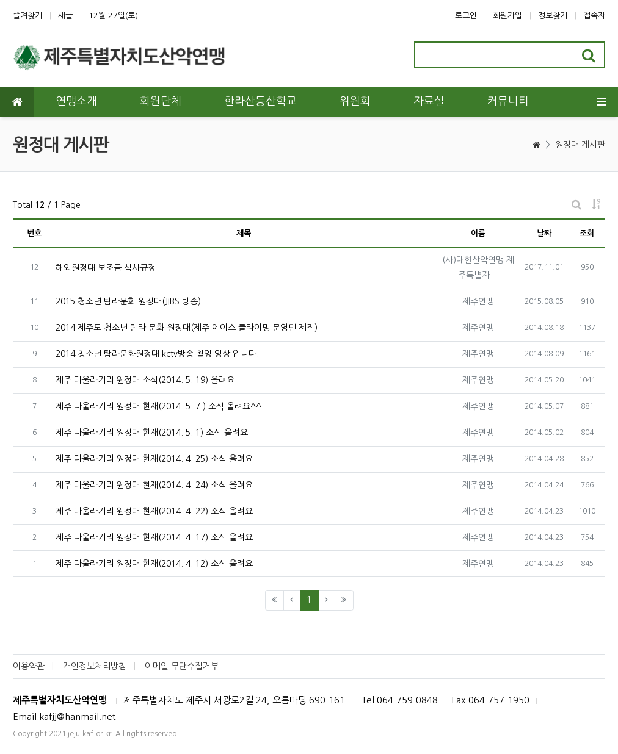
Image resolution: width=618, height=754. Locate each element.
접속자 (594, 16)
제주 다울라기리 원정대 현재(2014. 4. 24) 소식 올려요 (154, 485)
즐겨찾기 (27, 16)
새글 (65, 16)
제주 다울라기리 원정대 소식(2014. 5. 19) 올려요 (145, 380)
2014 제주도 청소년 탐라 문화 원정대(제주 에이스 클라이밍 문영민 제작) (187, 327)
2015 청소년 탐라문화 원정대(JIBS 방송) (128, 301)
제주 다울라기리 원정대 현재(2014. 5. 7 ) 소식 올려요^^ (158, 406)
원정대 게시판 (580, 144)
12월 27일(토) (113, 16)
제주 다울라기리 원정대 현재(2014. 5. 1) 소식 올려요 (152, 432)
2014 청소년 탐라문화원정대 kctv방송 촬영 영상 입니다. (157, 354)
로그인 (466, 16)
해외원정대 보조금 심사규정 (106, 268)
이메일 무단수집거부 (182, 666)
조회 (587, 233)
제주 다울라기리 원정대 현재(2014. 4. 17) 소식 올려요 (154, 537)
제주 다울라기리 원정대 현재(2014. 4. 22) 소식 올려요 (154, 511)
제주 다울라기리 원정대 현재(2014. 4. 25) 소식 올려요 (154, 458)
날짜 (544, 233)
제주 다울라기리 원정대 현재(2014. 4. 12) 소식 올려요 (154, 563)
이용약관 (29, 666)
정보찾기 (552, 16)
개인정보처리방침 (94, 666)
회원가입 (507, 16)
